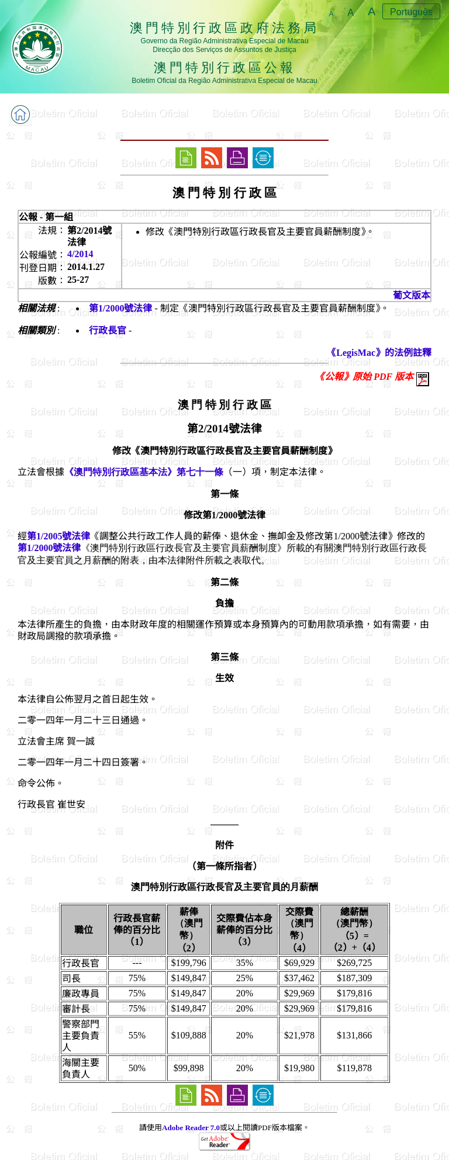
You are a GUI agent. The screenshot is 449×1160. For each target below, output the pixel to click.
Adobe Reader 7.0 (191, 1127)
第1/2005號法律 (58, 536)
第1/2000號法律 (120, 308)
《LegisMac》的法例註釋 (379, 353)
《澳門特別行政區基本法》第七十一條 (143, 472)
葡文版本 (411, 295)
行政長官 (107, 330)
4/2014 (80, 254)
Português (411, 12)
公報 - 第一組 (46, 217)
